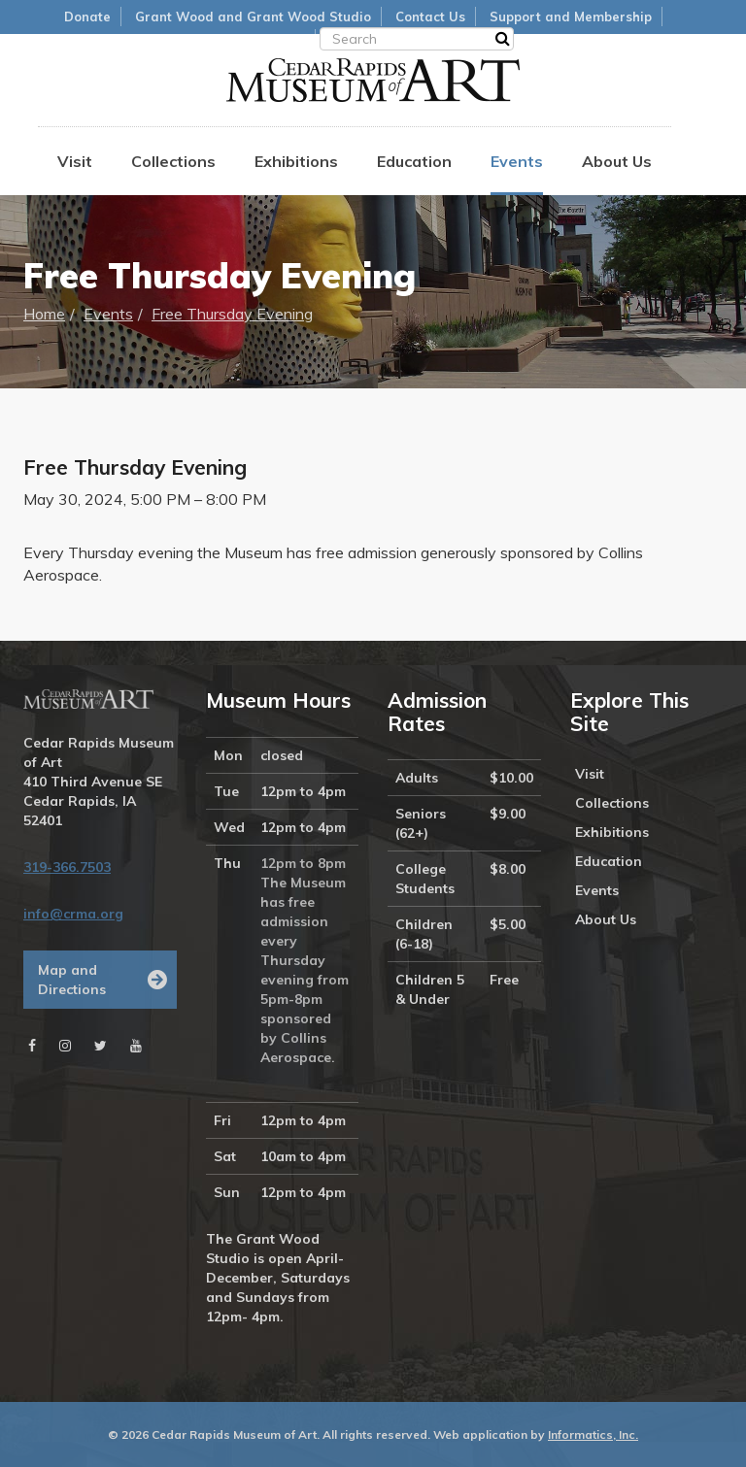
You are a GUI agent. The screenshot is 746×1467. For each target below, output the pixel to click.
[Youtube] (136, 1045)
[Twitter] (100, 1045)
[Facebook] (32, 1045)
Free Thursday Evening (232, 313)
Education (414, 161)
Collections (173, 161)
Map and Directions (72, 979)
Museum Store (259, 39)
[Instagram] (65, 1045)
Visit (74, 161)
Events (517, 161)
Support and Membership (571, 16)
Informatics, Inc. (593, 1434)
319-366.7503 (67, 867)
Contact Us (430, 16)
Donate (87, 16)
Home (44, 313)
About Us (617, 161)
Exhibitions (296, 161)
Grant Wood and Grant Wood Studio (253, 16)
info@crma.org (73, 913)
